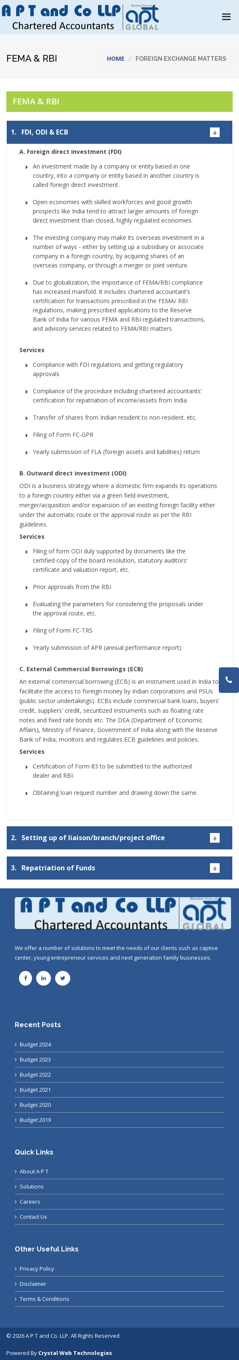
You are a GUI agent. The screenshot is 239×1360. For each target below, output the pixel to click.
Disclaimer (33, 1283)
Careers (30, 1201)
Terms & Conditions (44, 1299)
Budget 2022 (35, 1074)
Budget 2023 (35, 1059)
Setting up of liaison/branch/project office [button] (88, 838)
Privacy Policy (37, 1268)
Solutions (32, 1186)
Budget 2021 (35, 1089)
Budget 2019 (35, 1120)
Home (116, 58)
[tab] (119, 132)
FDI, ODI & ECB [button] (39, 132)
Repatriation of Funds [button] (53, 868)
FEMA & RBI (36, 101)
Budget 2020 (35, 1104)
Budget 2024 (35, 1044)
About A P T (34, 1171)
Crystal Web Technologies (75, 1353)
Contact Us (33, 1216)
